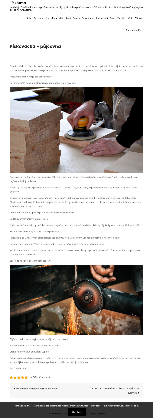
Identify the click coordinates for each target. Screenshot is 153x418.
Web (130, 18)
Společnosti (102, 18)
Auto (29, 18)
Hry (47, 18)
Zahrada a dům (134, 30)
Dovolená (38, 18)
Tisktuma (18, 3)
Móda (54, 18)
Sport (112, 18)
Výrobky (121, 18)
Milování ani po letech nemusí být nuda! (37, 388)
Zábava (138, 18)
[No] (149, 410)
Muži (68, 18)
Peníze (76, 18)
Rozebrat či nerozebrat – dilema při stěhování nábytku (115, 390)
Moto (61, 18)
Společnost (88, 18)
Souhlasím (77, 412)
